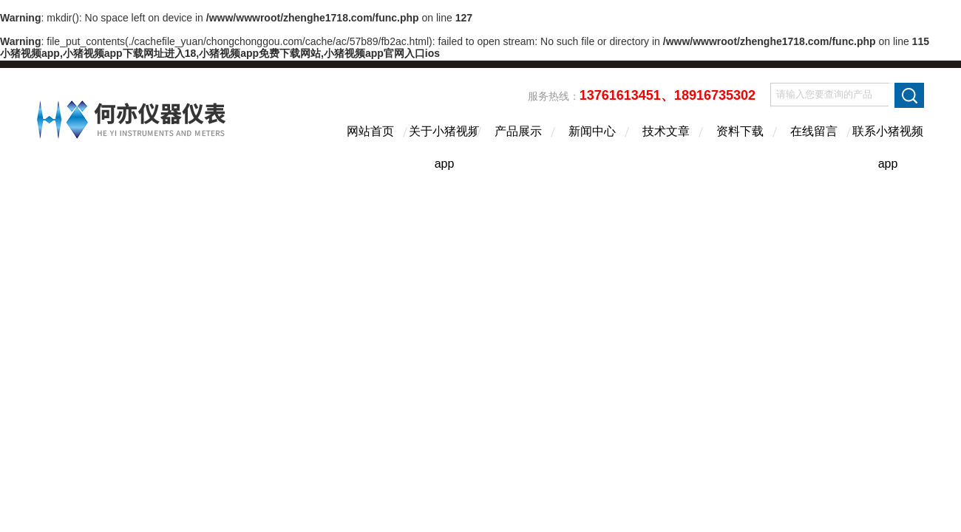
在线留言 (814, 131)
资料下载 (740, 131)
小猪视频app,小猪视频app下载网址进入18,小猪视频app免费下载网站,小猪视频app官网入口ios (220, 53)
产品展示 (518, 131)
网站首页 (370, 131)
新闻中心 (592, 131)
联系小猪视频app (887, 144)
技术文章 (666, 131)
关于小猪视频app (444, 144)
